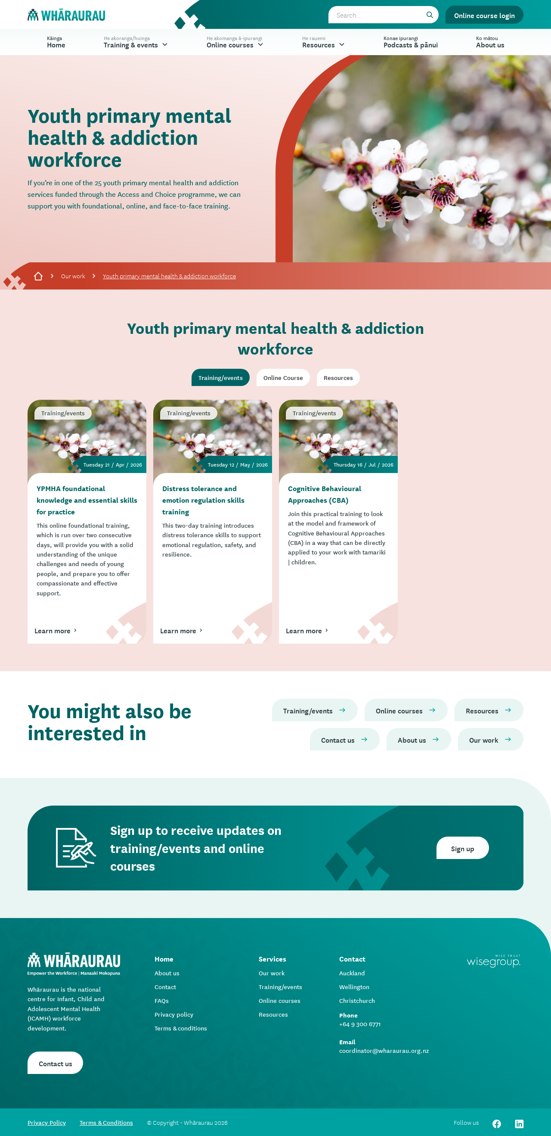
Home (56, 42)
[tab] (221, 377)
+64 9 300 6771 (360, 1023)
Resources (273, 1014)
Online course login (484, 14)
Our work (73, 275)
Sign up (462, 847)
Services (272, 958)
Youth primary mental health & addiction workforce (169, 275)
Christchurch (357, 1000)
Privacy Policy (47, 1122)
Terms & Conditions (106, 1122)
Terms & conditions (181, 1028)
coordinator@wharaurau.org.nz (384, 1050)
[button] (136, 42)
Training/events (280, 986)
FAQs (162, 1000)
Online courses (279, 1000)
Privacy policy (174, 1014)
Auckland (352, 972)
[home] (66, 15)
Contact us (55, 1062)
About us (167, 972)
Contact (165, 986)
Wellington (354, 986)
